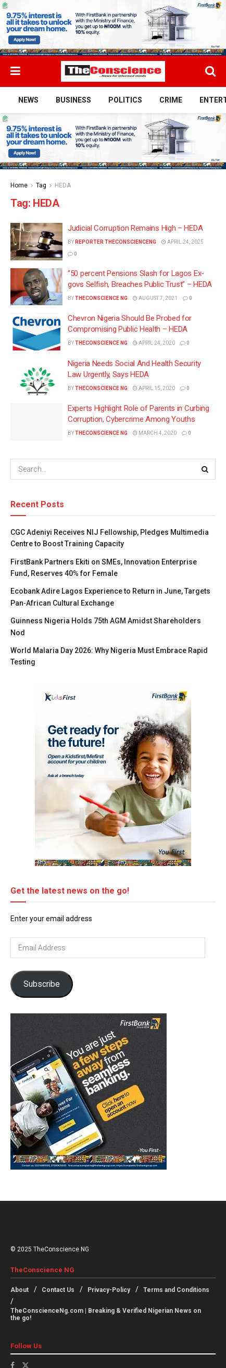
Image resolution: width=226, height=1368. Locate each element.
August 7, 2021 (155, 298)
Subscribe (41, 984)
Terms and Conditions (176, 1290)
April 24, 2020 (154, 343)
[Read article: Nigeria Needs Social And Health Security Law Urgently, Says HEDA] (36, 377)
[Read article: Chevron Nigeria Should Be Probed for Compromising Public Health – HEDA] (36, 331)
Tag (41, 185)
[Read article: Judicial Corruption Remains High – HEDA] (36, 241)
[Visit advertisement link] (113, 28)
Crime (170, 100)
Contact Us (58, 1290)
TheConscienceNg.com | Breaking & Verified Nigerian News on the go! (105, 1314)
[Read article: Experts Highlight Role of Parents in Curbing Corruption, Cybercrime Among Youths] (36, 422)
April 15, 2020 (154, 388)
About (19, 1290)
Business (73, 100)
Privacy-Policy (108, 1290)
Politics (125, 100)
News (28, 100)
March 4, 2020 (155, 433)
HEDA (63, 185)
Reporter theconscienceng (115, 242)
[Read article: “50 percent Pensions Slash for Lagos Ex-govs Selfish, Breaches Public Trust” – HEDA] (36, 287)
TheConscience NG (101, 298)
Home (19, 185)
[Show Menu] (15, 71)
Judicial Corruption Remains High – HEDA (135, 228)
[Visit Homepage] (113, 71)
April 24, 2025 (182, 242)
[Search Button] (210, 71)
